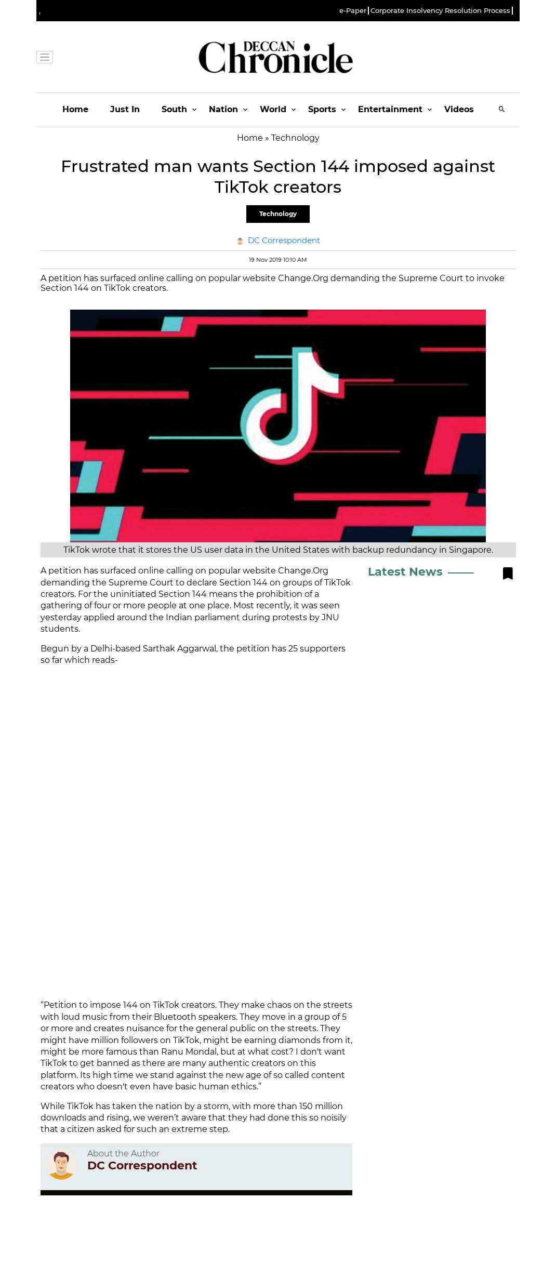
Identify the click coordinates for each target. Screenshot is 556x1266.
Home (75, 109)
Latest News (405, 572)
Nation (223, 109)
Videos (459, 109)
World (273, 109)
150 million (321, 1106)
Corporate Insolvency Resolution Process (440, 11)
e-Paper (352, 11)
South (174, 109)
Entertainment (390, 109)
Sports (322, 109)
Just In (125, 109)
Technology (278, 214)
